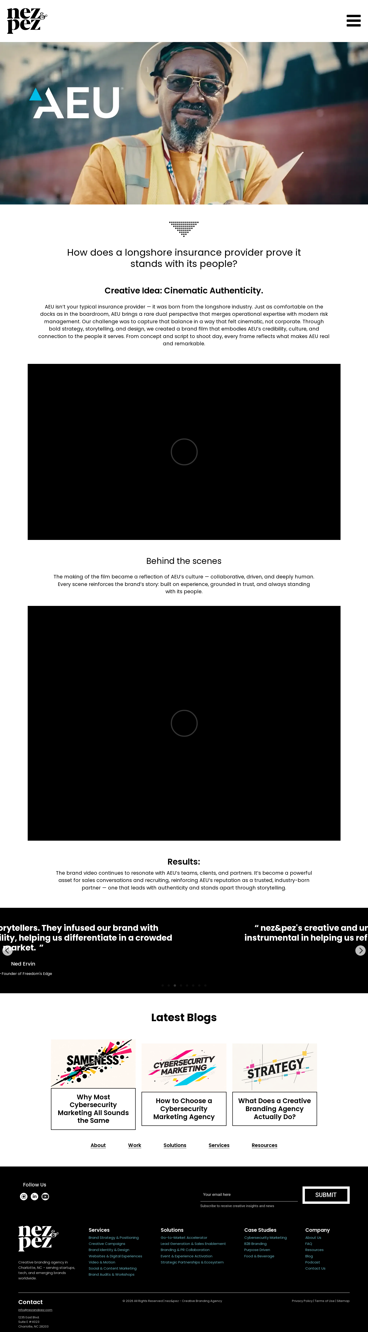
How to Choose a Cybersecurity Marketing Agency (184, 1108)
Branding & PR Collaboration (185, 1249)
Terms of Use (325, 1301)
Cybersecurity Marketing (265, 1237)
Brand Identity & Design (109, 1249)
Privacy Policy (302, 1301)
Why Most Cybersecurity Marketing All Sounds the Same (93, 1109)
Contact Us (315, 1268)
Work (134, 1145)
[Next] (360, 950)
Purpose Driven (257, 1249)
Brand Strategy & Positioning (114, 1237)
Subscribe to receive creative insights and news (237, 1206)
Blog (309, 1256)
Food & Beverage (259, 1256)
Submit (326, 1195)
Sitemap (343, 1301)
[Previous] (7, 950)
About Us (313, 1237)
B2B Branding (255, 1243)
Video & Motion (102, 1262)
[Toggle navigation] (353, 21)
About (98, 1145)
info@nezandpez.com (35, 1310)
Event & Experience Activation (186, 1256)
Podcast (312, 1262)
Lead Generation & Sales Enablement (193, 1243)
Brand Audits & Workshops (111, 1274)
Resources (264, 1145)
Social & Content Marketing (113, 1268)
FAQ (308, 1243)
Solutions (175, 1145)
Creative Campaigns (107, 1243)
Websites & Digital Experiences (115, 1256)
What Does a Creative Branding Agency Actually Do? (274, 1108)
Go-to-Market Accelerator (184, 1237)
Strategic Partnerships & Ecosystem (192, 1262)
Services (219, 1145)
